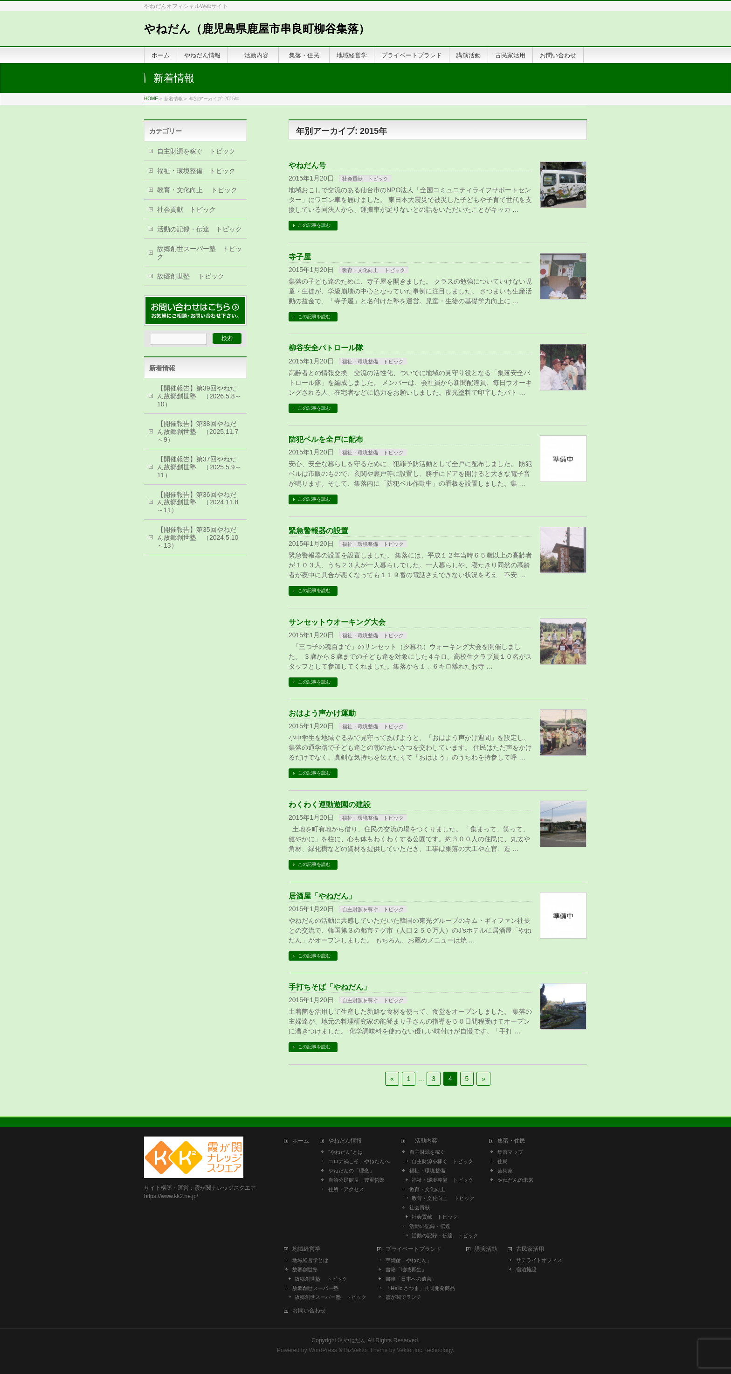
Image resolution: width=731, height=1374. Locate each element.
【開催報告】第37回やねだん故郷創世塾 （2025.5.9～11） (199, 467)
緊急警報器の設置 (318, 531)
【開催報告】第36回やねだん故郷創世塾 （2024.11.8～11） (197, 502)
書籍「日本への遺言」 (414, 1279)
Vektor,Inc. (410, 1350)
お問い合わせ (309, 1311)
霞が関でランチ (403, 1297)
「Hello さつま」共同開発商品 (420, 1288)
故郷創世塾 (305, 1269)
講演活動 (486, 1249)
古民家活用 (530, 1249)
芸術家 (505, 1170)
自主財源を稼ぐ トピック (373, 909)
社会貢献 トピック (365, 178)
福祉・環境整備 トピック (373, 361)
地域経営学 (306, 1249)
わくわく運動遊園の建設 (330, 805)
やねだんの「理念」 (351, 1170)
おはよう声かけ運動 (322, 713)
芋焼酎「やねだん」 (409, 1260)
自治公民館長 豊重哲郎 (356, 1180)
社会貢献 (419, 1207)
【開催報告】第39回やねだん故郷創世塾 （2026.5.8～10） (199, 396)
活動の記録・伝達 (429, 1226)
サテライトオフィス (539, 1260)
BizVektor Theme (366, 1350)
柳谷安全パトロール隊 (326, 348)
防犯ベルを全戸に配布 (326, 439)
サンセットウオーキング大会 (337, 622)
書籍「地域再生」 (409, 1269)
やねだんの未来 (515, 1180)
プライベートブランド (413, 1249)
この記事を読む (314, 225)
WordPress (323, 1350)
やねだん (355, 1340)
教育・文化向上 (427, 1189)
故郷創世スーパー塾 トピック (199, 252)
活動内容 (426, 1141)
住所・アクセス (346, 1189)
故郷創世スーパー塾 (315, 1288)
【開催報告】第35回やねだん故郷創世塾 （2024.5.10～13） (197, 537)
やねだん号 (307, 165)
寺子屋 (300, 257)
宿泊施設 (526, 1269)
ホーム (300, 1141)
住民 (502, 1161)
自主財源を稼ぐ (427, 1152)
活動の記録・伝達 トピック (199, 229)
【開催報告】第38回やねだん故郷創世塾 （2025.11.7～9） (197, 431)
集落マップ (510, 1152)
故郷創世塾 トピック (190, 276)
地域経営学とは (310, 1260)
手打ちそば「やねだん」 (330, 987)
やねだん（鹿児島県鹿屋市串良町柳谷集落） (257, 28)
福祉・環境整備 (427, 1170)
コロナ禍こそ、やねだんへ (359, 1161)
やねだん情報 (345, 1141)
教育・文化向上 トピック (373, 270)
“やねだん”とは (345, 1152)
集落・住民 (514, 1141)
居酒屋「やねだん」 (322, 896)
